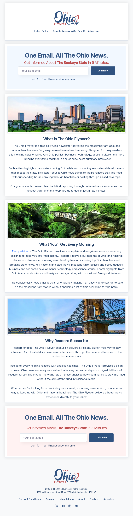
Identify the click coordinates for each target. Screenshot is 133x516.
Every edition (20, 251)
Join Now (103, 71)
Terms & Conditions (30, 499)
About (81, 499)
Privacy (50, 499)
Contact (94, 499)
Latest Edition (41, 31)
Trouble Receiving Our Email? (68, 31)
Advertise (93, 31)
